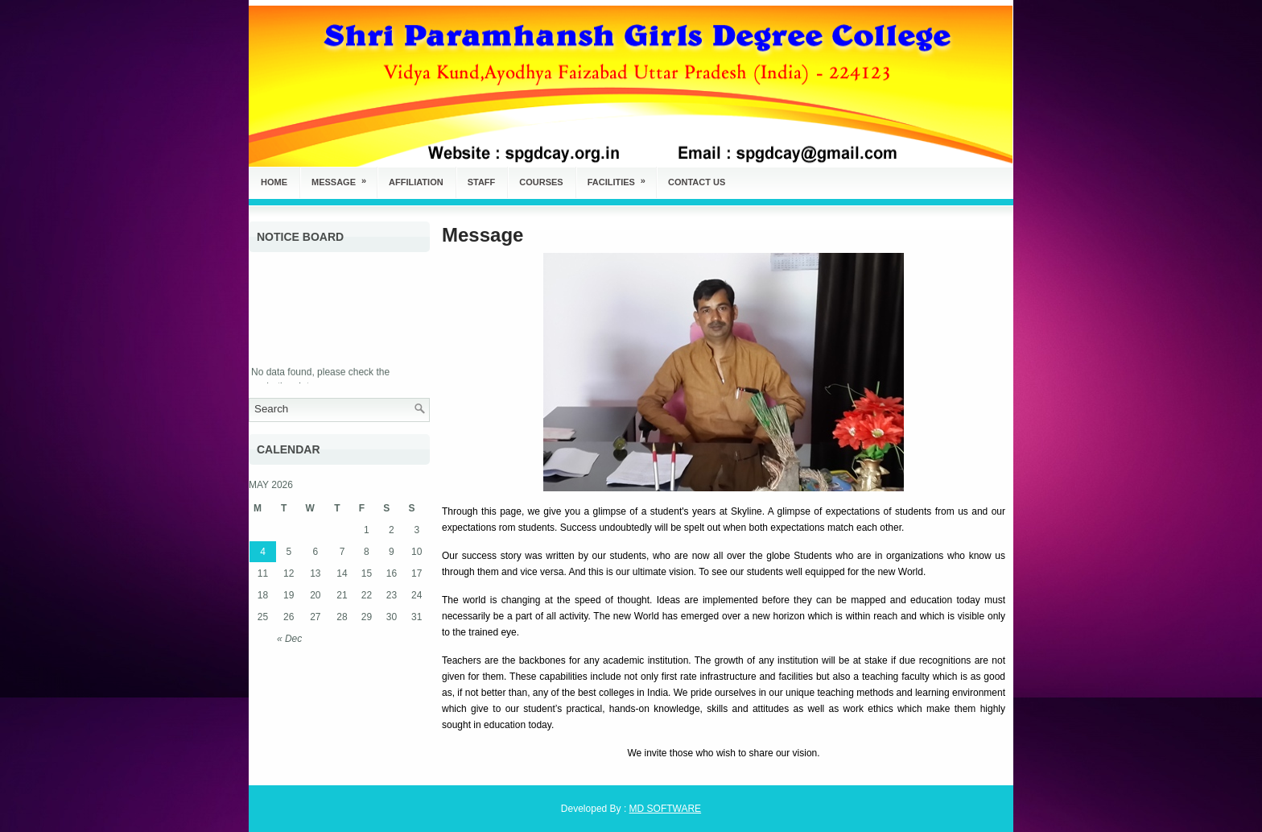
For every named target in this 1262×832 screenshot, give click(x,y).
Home (274, 182)
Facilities (622, 177)
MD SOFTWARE (665, 808)
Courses (541, 182)
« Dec (289, 638)
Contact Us (696, 182)
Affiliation (416, 182)
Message (344, 177)
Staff (482, 182)
